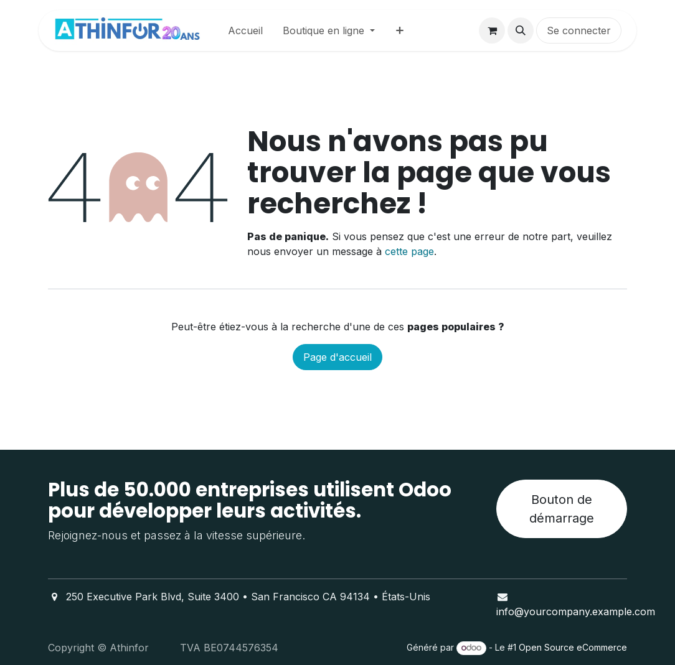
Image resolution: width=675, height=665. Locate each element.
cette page (409, 251)
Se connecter (579, 30)
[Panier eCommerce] (492, 30)
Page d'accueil (337, 357)
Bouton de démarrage (561, 509)
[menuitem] (245, 30)
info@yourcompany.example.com (575, 611)
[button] (520, 30)
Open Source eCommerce (573, 647)
